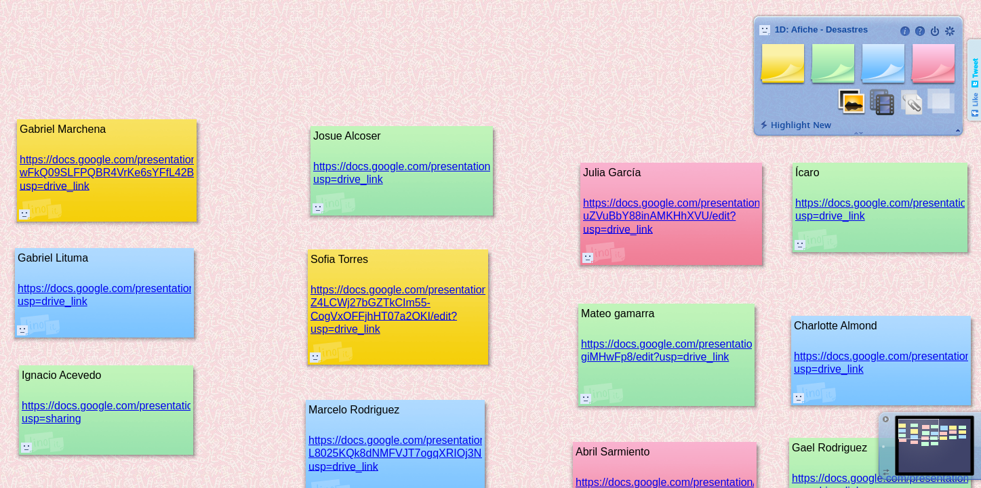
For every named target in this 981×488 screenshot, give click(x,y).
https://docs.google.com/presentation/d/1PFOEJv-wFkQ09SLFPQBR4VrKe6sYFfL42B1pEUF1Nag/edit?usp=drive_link (150, 172)
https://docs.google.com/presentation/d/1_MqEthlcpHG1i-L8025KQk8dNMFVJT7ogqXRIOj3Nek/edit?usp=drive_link (446, 453)
